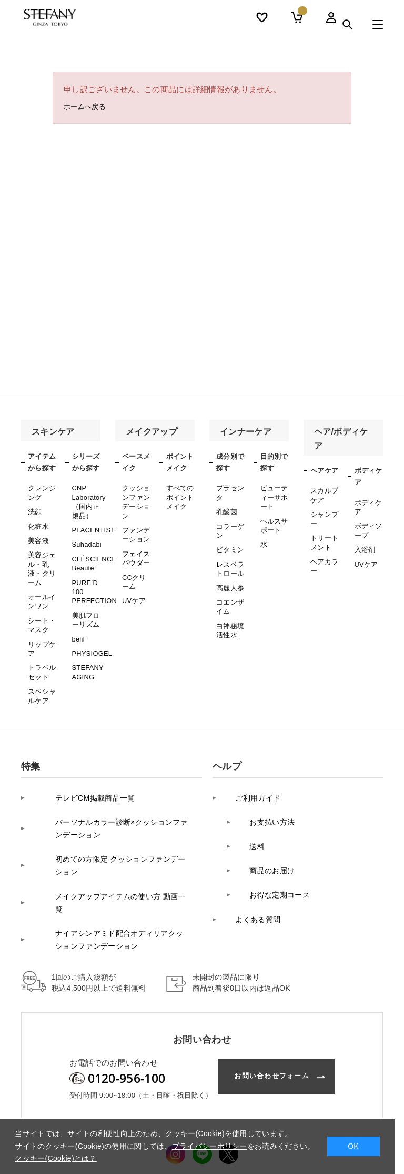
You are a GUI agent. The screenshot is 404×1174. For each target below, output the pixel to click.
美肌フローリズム (85, 601)
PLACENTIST (92, 523)
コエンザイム (229, 591)
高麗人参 (229, 574)
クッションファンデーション (135, 499)
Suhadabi (86, 535)
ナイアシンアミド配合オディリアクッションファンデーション (110, 863)
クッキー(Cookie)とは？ (55, 1158)
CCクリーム (133, 567)
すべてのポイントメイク (179, 495)
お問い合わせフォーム (264, 998)
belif (78, 617)
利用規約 (301, 1114)
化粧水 (37, 521)
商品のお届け (264, 813)
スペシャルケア (41, 667)
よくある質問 (250, 846)
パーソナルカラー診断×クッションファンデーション (109, 787)
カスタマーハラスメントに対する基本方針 (209, 1114)
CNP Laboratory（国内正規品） (88, 499)
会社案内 (34, 1114)
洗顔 (34, 507)
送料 (248, 796)
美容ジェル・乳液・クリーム (41, 557)
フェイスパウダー (135, 547)
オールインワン (41, 585)
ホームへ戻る (88, 108)
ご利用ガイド (250, 763)
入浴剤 (364, 542)
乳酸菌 (226, 507)
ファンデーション (135, 526)
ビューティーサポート (273, 495)
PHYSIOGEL (91, 630)
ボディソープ (367, 525)
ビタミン (229, 541)
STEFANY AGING (87, 646)
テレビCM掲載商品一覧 (76, 763)
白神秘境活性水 (229, 611)
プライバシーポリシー (96, 1114)
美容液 (37, 533)
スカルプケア (323, 493)
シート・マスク (41, 606)
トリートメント (323, 534)
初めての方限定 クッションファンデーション (111, 817)
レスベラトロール (229, 557)
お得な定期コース (272, 829)
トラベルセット (41, 646)
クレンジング (41, 491)
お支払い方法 (264, 780)
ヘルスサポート (273, 519)
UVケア (133, 584)
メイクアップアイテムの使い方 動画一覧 (107, 840)
